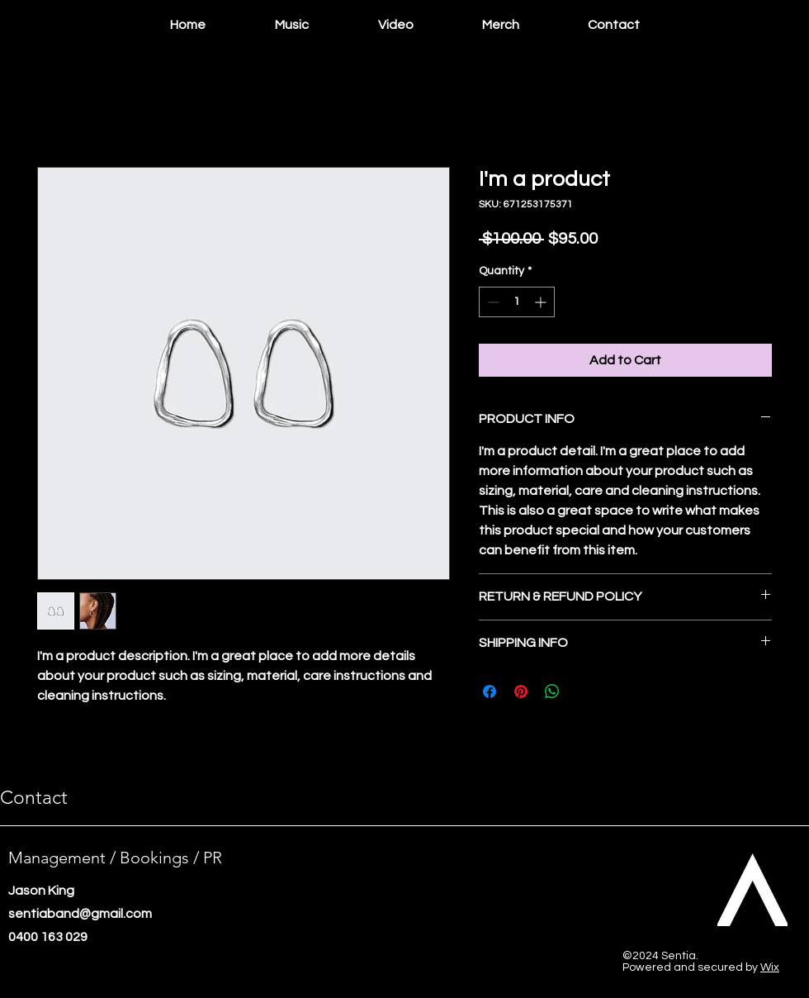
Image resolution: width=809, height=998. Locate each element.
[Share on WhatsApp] (552, 691)
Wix (769, 967)
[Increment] (542, 302)
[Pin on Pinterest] (521, 691)
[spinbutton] (517, 302)
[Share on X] (584, 691)
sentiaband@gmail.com (80, 913)
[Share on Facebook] (489, 691)
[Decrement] (491, 302)
